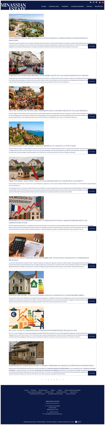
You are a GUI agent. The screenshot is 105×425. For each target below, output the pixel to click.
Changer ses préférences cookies (66, 421)
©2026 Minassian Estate (30, 421)
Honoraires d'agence (52, 421)
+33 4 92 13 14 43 (53, 412)
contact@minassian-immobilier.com (53, 413)
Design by (77, 422)
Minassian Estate (61, 373)
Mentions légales (41, 421)
